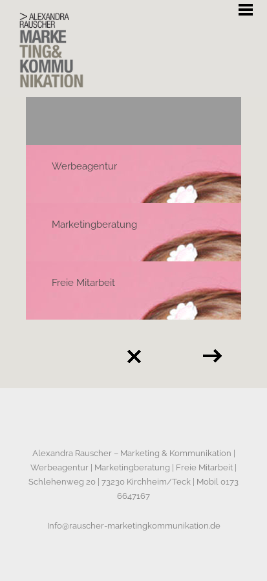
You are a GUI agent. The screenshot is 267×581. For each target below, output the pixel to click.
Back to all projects (133, 356)
